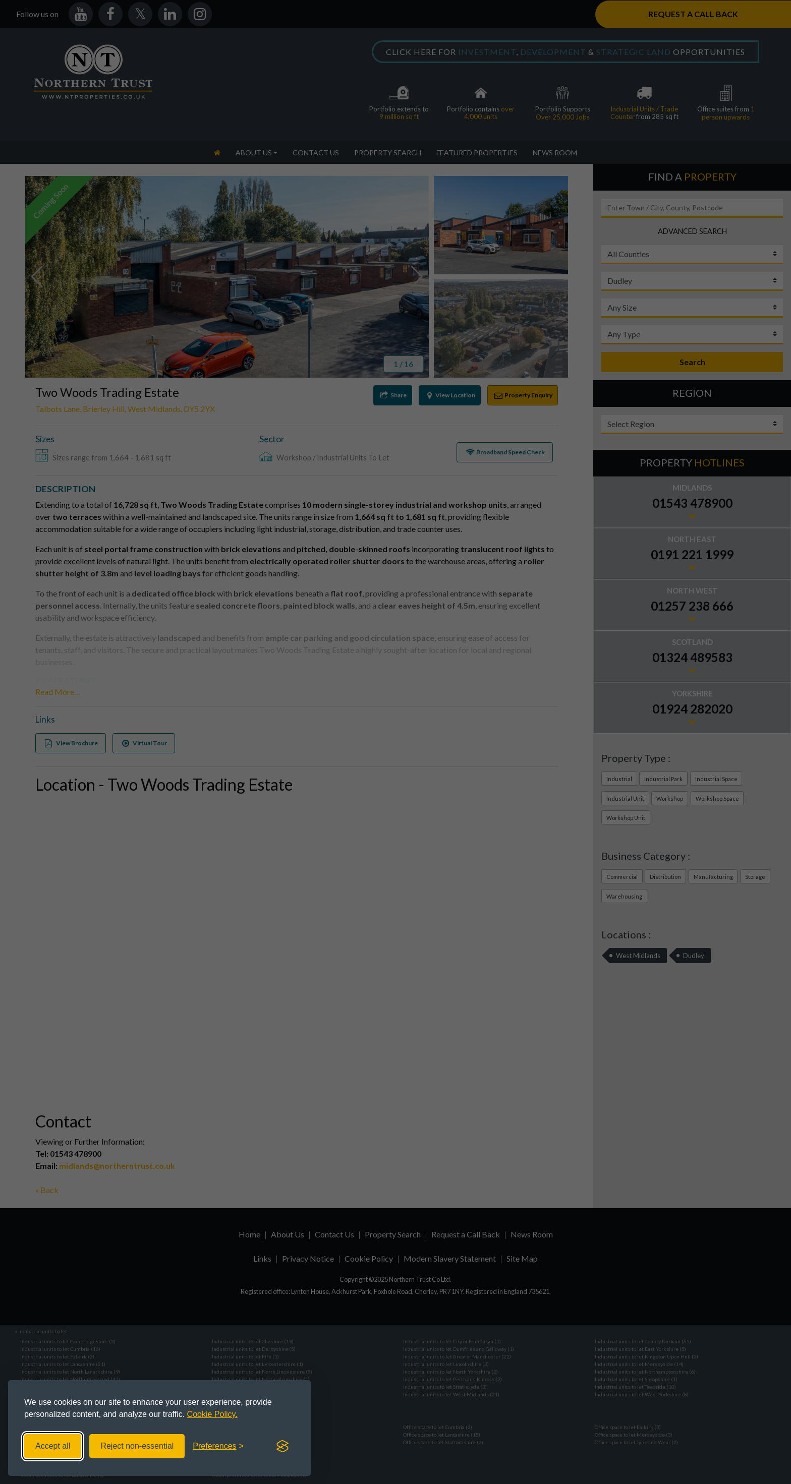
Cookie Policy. (212, 1414)
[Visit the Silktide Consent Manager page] (282, 1446)
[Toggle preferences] (218, 1446)
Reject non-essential (137, 1446)
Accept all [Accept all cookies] (52, 1446)
